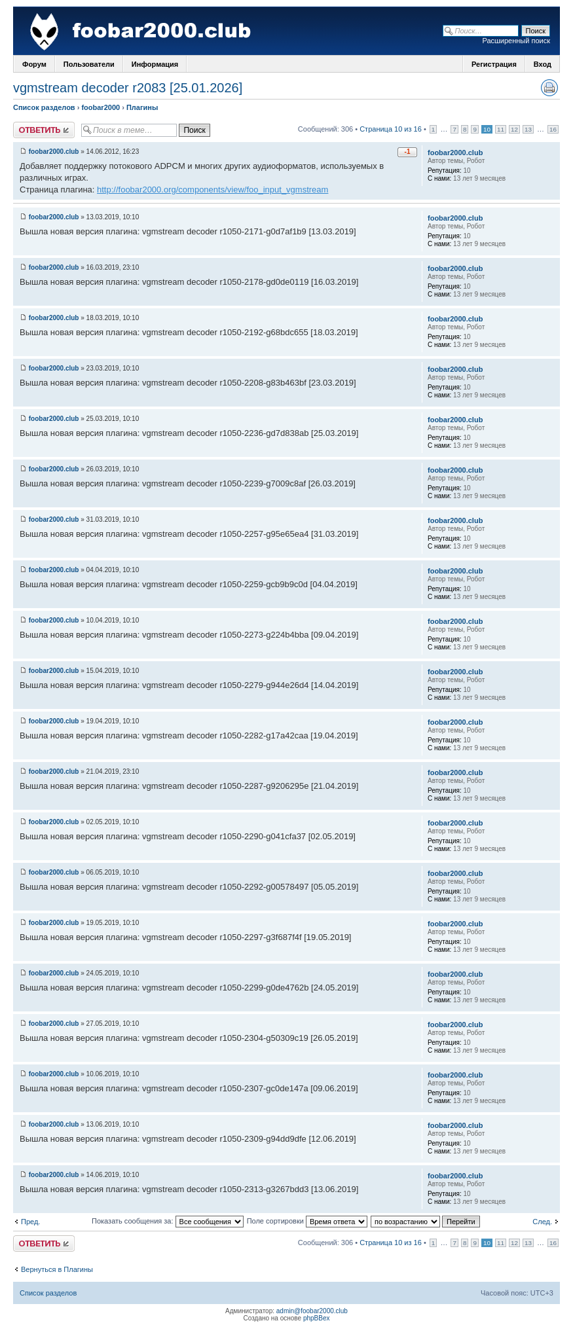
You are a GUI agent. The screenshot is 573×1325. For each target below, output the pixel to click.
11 (500, 129)
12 (514, 129)
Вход (542, 64)
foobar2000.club (54, 151)
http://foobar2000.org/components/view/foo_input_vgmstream (212, 189)
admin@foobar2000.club (312, 1311)
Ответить (44, 130)
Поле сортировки (307, 1221)
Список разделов (44, 107)
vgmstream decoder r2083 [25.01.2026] (127, 88)
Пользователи (89, 64)
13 (528, 129)
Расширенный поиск (516, 41)
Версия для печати (549, 87)
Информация (155, 64)
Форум (34, 64)
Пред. (30, 1221)
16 (553, 129)
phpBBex (316, 1318)
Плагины (142, 107)
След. (542, 1221)
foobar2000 (100, 107)
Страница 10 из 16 (391, 129)
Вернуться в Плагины (57, 1269)
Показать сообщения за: (168, 1221)
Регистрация (494, 64)
